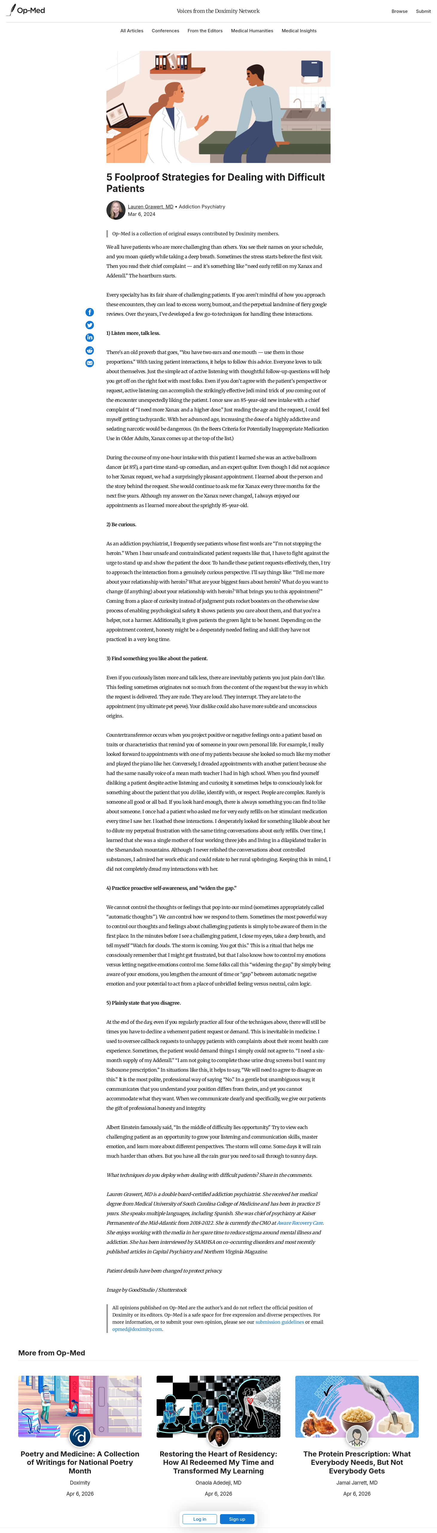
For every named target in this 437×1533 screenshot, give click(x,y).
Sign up (237, 1519)
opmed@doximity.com (137, 1329)
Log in (200, 1519)
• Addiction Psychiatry (200, 207)
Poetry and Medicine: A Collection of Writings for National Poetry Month (80, 1463)
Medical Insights (299, 30)
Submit (423, 11)
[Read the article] (80, 1407)
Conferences (165, 30)
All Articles (131, 30)
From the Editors (205, 30)
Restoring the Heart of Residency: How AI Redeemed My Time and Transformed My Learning (218, 1463)
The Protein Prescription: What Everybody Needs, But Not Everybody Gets (357, 1463)
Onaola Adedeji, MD (218, 1483)
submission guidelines (280, 1322)
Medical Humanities (252, 30)
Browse (400, 11)
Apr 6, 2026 (56, 1493)
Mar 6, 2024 (141, 214)
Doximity (80, 1483)
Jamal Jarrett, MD (357, 1483)
